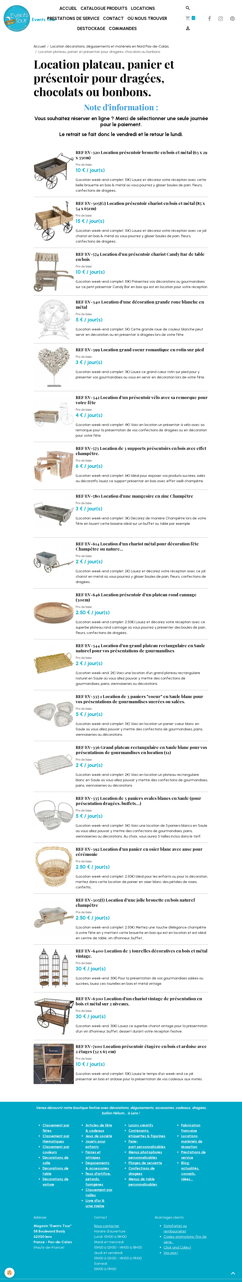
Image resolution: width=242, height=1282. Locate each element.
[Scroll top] (233, 1273)
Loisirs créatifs (140, 1125)
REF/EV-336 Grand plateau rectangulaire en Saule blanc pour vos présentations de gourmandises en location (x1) (141, 749)
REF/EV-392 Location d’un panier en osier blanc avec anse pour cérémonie (139, 851)
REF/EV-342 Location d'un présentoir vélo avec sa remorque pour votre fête (142, 399)
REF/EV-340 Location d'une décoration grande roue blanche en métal (140, 304)
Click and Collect (177, 1247)
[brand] (18, 18)
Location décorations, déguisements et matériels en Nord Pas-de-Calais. (109, 46)
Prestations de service (73, 18)
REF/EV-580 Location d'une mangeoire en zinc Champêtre (134, 496)
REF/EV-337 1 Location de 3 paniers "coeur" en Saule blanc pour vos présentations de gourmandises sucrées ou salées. (139, 698)
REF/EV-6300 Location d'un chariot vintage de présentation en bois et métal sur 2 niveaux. (139, 1001)
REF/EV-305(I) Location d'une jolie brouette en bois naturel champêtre (135, 902)
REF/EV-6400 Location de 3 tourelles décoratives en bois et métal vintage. (141, 953)
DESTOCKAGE (91, 28)
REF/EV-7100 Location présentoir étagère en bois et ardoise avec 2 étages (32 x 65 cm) (141, 1048)
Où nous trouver (147, 18)
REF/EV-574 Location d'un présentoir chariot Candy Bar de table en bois (140, 256)
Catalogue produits (104, 8)
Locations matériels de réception (191, 1141)
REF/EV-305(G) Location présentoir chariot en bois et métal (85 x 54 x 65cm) (140, 205)
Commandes (123, 28)
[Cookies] (9, 1273)
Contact (113, 18)
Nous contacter (106, 1226)
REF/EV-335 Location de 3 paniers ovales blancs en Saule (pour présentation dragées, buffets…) (138, 800)
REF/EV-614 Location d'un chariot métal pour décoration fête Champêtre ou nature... (137, 546)
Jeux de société (99, 1136)
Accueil (68, 8)
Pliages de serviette (145, 1163)
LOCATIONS (143, 8)
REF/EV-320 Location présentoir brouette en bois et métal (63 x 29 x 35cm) (141, 154)
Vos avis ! (171, 1253)
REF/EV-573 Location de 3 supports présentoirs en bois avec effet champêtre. (141, 450)
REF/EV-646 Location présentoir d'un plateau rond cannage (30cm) (136, 597)
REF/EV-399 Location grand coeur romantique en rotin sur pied (140, 349)
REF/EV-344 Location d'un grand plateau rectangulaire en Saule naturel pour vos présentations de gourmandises (140, 647)
